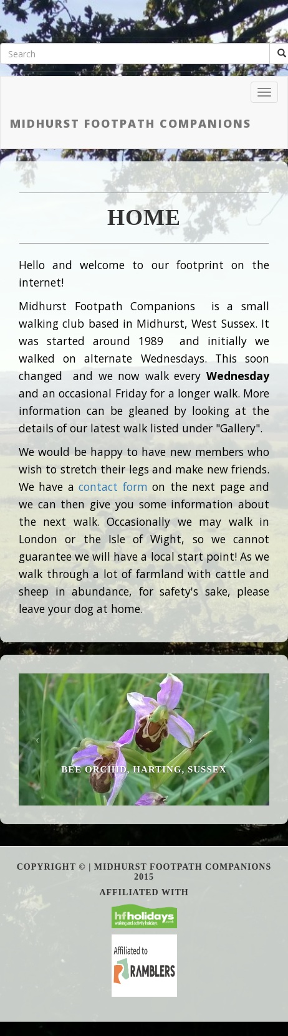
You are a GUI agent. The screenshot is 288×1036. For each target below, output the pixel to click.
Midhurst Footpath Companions (130, 123)
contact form (113, 486)
